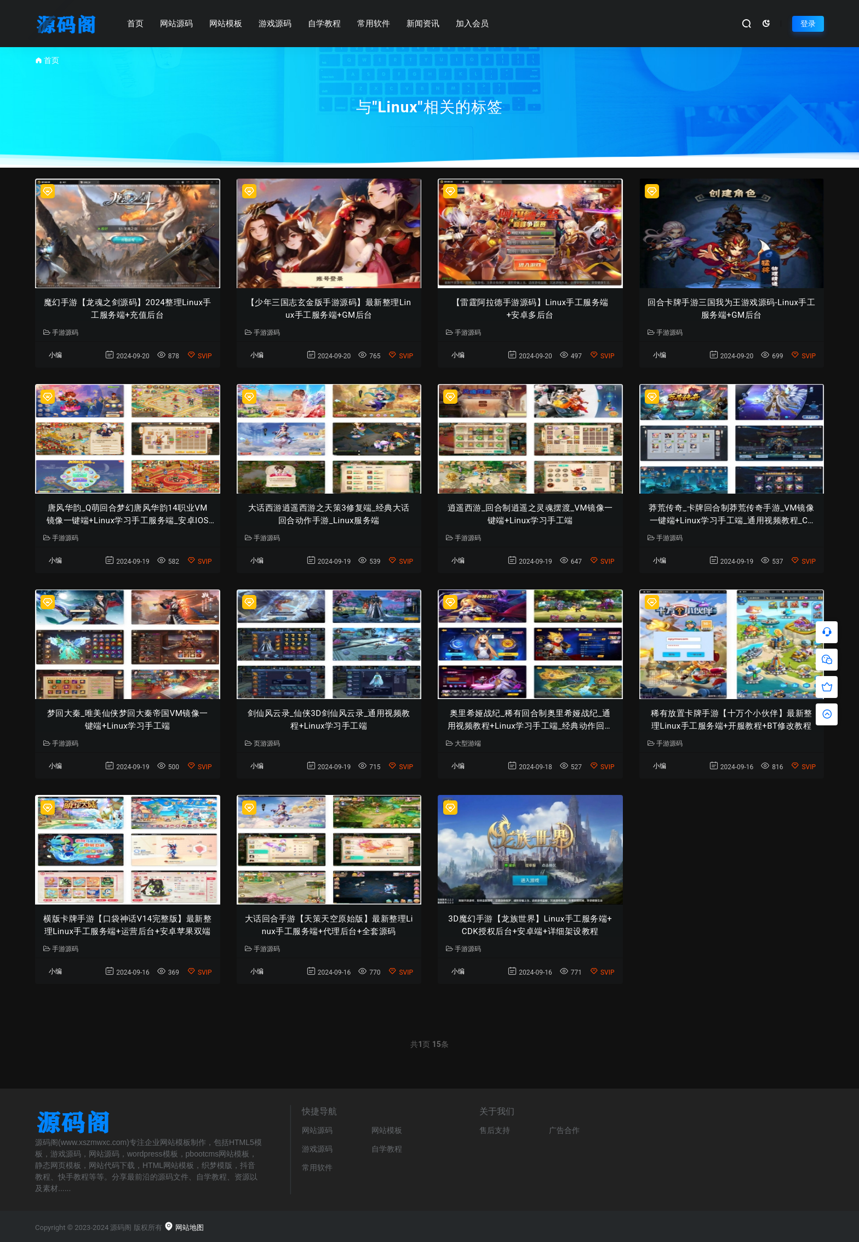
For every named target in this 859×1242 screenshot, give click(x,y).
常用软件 (373, 23)
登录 (808, 23)
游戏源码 (275, 23)
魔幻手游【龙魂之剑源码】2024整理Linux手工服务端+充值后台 (127, 308)
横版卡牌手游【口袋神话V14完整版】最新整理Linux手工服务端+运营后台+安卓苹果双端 (127, 925)
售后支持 (494, 1130)
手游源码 (60, 332)
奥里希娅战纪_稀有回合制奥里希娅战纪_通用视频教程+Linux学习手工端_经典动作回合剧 (531, 720)
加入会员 (472, 23)
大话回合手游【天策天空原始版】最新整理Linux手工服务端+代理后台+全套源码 (329, 925)
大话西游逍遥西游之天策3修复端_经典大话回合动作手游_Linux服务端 (329, 514)
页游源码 (262, 743)
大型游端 (463, 743)
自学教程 (324, 23)
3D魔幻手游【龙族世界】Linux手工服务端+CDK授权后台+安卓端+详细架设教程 (530, 925)
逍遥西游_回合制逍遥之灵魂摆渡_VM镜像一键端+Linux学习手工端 (530, 514)
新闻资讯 (422, 23)
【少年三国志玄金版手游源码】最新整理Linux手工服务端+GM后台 (329, 308)
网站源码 (176, 23)
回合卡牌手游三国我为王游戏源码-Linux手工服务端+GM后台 (731, 308)
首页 (135, 23)
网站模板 (225, 23)
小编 (55, 355)
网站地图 (184, 1227)
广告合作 (564, 1130)
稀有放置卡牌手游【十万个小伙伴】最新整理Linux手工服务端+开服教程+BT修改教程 (731, 719)
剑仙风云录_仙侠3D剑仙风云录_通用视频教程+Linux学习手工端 (329, 719)
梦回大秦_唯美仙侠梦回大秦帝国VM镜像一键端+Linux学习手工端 (127, 719)
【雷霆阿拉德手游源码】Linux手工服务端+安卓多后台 (530, 308)
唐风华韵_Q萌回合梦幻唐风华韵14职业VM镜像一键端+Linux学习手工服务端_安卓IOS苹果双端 (128, 514)
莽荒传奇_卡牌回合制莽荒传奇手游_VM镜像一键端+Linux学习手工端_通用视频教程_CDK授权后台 (731, 514)
